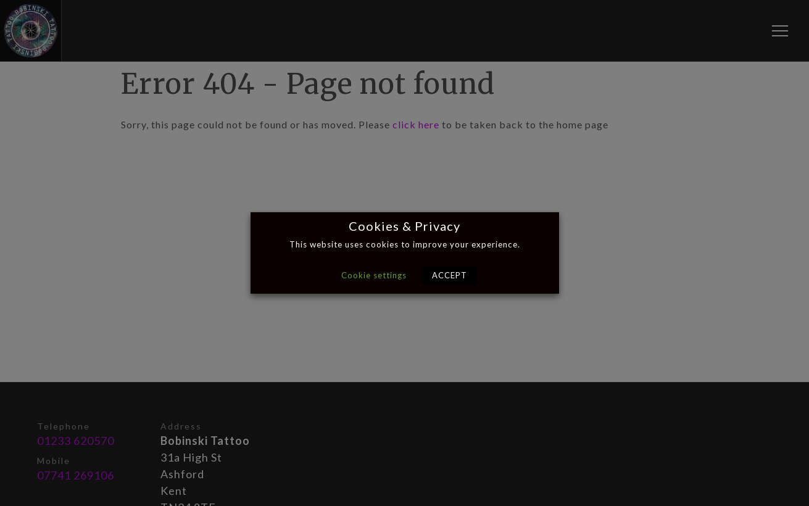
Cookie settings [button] (374, 275)
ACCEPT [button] (449, 275)
